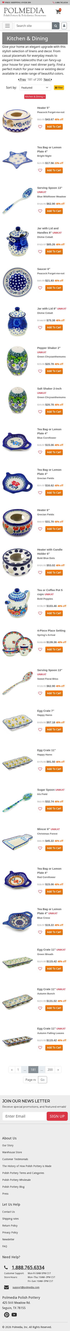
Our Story (7, 1145)
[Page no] (30, 1079)
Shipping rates (10, 1218)
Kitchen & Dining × (35, 96)
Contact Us (8, 1211)
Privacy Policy (10, 1232)
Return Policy (10, 1225)
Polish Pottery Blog (13, 1186)
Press (5, 1193)
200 (50, 1070)
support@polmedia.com (26, 1287)
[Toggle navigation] (7, 25)
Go (42, 1080)
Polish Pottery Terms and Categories (23, 1172)
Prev (22, 79)
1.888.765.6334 (60, 2)
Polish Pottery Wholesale (16, 1179)
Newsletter (8, 1239)
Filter (59, 87)
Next (48, 79)
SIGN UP (57, 1116)
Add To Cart (54, 126)
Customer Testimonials (15, 1159)
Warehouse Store (12, 1152)
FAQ (4, 1246)
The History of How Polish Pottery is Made (26, 1166)
